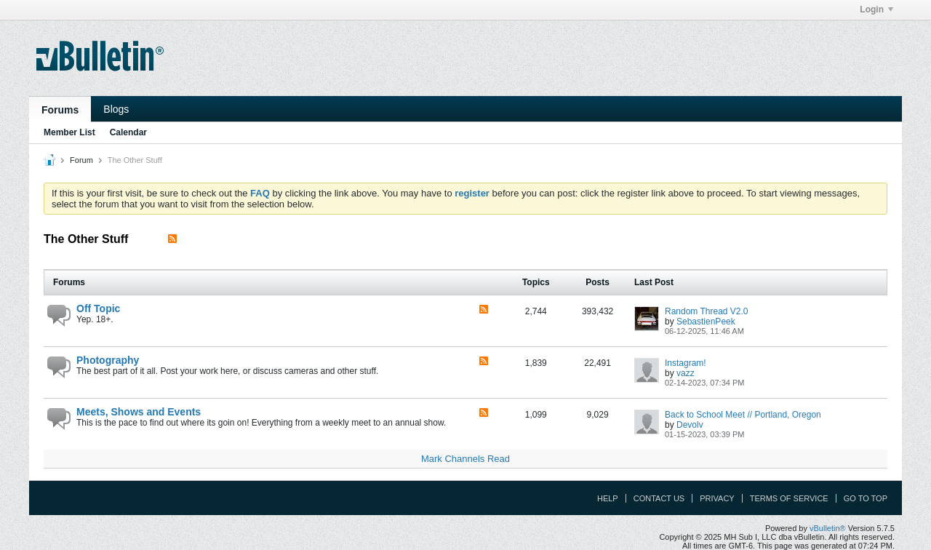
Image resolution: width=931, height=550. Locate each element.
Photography (107, 360)
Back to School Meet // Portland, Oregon (743, 415)
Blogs (116, 109)
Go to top (865, 498)
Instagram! (685, 363)
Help (607, 498)
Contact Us (659, 498)
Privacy (717, 498)
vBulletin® (828, 528)
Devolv (689, 425)
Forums (60, 110)
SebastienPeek (705, 321)
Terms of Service (789, 498)
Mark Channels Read (465, 458)
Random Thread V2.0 (706, 311)
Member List (69, 132)
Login (876, 9)
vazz (685, 373)
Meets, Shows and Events (138, 412)
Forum (81, 160)
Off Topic (98, 308)
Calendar (128, 132)
